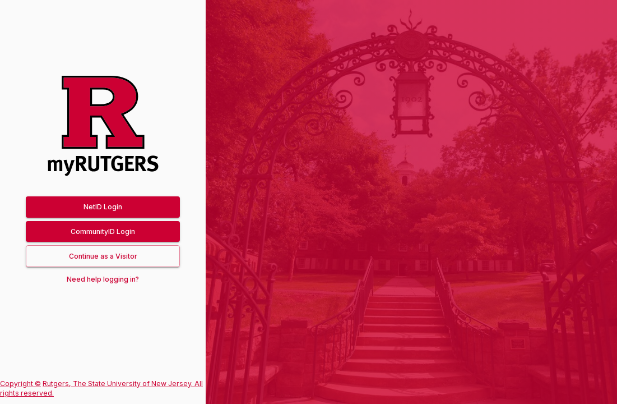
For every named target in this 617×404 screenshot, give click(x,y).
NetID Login (102, 207)
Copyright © (20, 383)
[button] (103, 256)
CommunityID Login (103, 231)
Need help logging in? (103, 279)
